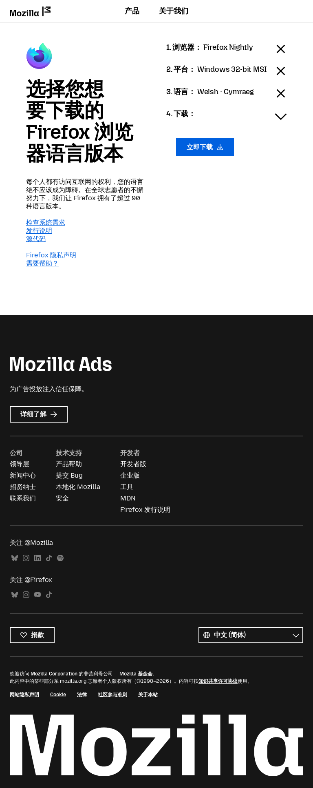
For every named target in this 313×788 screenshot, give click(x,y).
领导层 (19, 464)
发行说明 (39, 231)
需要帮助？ (42, 263)
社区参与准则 (112, 694)
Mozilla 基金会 (135, 674)
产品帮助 (69, 464)
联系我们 (23, 498)
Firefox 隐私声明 (51, 255)
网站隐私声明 (24, 694)
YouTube (37, 595)
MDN (127, 498)
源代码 (36, 239)
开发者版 (133, 464)
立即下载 (205, 147)
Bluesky (15, 558)
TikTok (49, 558)
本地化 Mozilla (78, 487)
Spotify (60, 558)
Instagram (26, 558)
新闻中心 (23, 475)
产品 (132, 11)
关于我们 (173, 11)
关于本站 (148, 694)
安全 (62, 498)
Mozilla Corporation (54, 674)
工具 (126, 487)
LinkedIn (37, 558)
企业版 (130, 475)
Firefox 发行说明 (145, 510)
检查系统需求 (45, 222)
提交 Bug (69, 475)
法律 (82, 694)
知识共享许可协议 (218, 681)
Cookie (58, 694)
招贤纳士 (23, 487)
